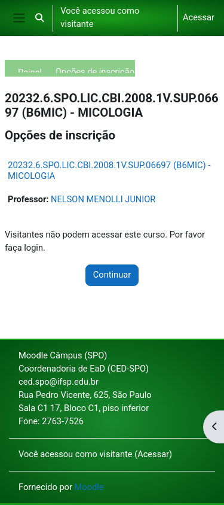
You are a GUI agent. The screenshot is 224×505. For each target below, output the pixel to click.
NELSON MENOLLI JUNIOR (103, 199)
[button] (39, 18)
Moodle (89, 487)
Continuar (112, 274)
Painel (30, 69)
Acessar (198, 17)
